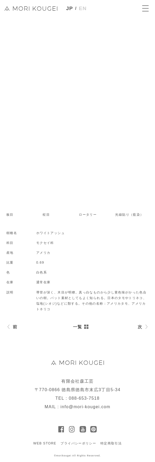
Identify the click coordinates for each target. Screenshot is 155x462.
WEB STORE (44, 443)
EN (83, 8)
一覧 (77, 327)
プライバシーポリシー (78, 443)
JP (69, 8)
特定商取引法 (111, 443)
